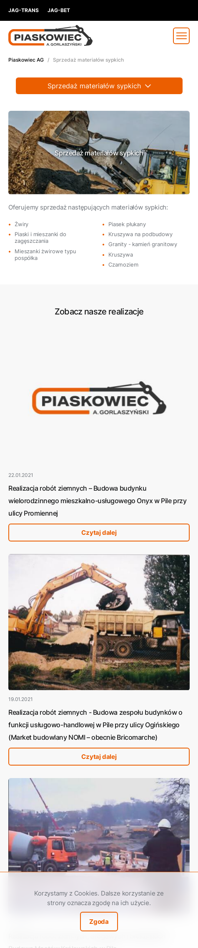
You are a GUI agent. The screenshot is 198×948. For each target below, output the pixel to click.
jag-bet (59, 10)
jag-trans (23, 10)
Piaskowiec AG (26, 60)
